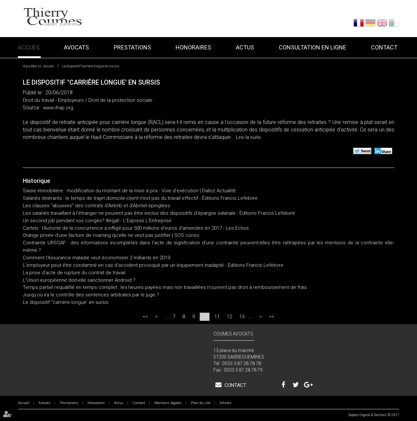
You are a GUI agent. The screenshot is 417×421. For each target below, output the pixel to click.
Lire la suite (248, 137)
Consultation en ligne (312, 47)
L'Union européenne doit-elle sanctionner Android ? (79, 280)
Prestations (132, 47)
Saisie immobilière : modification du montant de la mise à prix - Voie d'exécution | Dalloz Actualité (129, 191)
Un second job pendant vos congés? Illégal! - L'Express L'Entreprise (97, 221)
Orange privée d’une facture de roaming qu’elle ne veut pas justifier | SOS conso (111, 235)
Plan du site (200, 403)
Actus (245, 47)
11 (217, 316)
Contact (384, 47)
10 (204, 316)
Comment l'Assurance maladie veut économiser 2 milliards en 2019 (96, 258)
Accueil (29, 47)
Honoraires (193, 47)
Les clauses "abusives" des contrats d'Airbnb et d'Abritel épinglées (96, 206)
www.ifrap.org (58, 108)
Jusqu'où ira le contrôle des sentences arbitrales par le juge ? (91, 295)
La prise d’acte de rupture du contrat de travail (74, 273)
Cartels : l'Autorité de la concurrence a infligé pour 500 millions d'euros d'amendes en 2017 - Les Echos (136, 228)
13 (241, 316)
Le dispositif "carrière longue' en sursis (90, 66)
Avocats (76, 47)
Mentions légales (168, 403)
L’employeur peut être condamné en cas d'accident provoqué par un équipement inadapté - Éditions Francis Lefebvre (153, 265)
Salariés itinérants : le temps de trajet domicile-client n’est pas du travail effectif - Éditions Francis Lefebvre (140, 198)
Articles (226, 403)
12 (229, 316)
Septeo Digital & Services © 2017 (373, 415)
